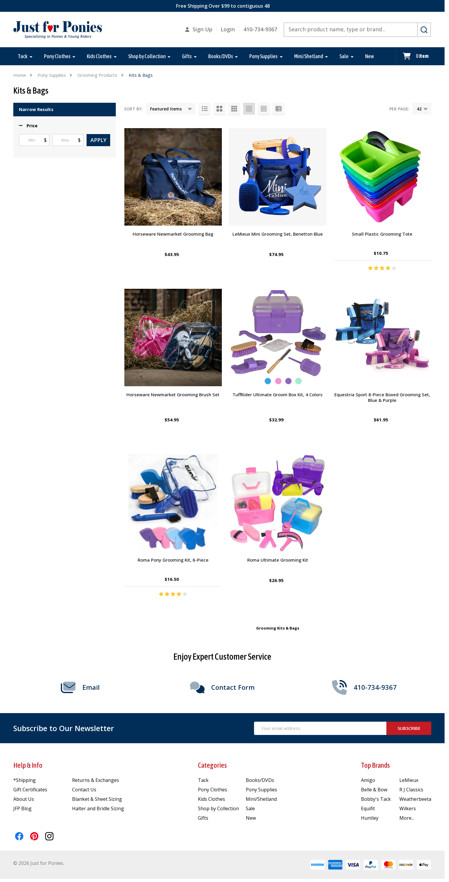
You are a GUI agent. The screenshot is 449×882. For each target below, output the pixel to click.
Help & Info (28, 765)
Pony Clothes (57, 56)
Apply (98, 140)
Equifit (368, 808)
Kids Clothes (99, 56)
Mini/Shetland (308, 56)
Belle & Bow (374, 789)
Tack (22, 56)
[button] (28, 126)
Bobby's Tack (376, 799)
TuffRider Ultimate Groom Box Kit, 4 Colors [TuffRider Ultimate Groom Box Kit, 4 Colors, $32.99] (277, 394)
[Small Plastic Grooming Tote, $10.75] (382, 177)
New (369, 56)
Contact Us (84, 789)
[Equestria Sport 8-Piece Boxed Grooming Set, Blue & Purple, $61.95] (382, 337)
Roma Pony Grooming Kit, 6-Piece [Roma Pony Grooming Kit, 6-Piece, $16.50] (173, 560)
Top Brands (375, 765)
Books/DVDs (220, 56)
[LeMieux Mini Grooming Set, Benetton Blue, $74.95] (277, 177)
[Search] (424, 29)
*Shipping (24, 780)
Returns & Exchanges (95, 780)
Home (19, 75)
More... (406, 818)
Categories (212, 765)
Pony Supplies (263, 56)
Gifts (187, 56)
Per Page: (399, 109)
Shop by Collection (147, 56)
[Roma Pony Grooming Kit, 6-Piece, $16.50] (173, 503)
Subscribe (409, 728)
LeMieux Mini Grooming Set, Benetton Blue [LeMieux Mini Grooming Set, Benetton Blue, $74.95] (277, 234)
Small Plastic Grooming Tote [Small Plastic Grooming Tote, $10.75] (382, 234)
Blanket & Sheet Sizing (97, 799)
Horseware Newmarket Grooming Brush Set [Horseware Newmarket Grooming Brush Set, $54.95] (172, 394)
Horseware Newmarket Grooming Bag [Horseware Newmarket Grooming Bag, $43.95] (173, 234)
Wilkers (407, 808)
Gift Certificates (30, 789)
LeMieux (408, 780)
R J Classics (411, 789)
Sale (344, 56)
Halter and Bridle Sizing (98, 808)
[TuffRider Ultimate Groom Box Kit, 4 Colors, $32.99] (277, 337)
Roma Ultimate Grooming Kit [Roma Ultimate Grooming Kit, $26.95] (277, 560)
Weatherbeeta (415, 799)
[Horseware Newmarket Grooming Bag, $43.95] (173, 177)
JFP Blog (22, 808)
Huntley (369, 818)
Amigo (368, 780)
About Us (23, 799)
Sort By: (133, 109)
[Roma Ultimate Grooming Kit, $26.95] (277, 503)
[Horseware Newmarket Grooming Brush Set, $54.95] (173, 337)
